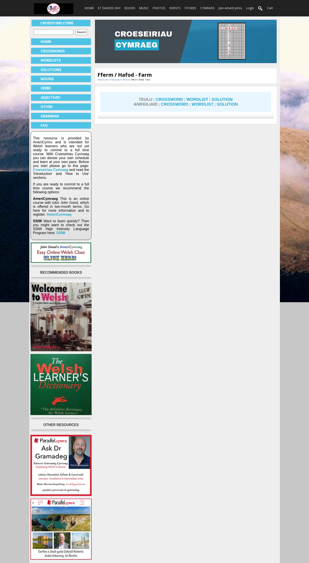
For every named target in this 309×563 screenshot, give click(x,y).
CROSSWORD (169, 99)
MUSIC (144, 8)
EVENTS (175, 8)
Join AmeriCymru (230, 8)
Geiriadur (116, 79)
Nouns (126, 79)
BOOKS (129, 8)
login (250, 8)
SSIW (60, 233)
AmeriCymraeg (59, 214)
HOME (89, 8)
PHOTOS (159, 8)
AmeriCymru (104, 79)
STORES (190, 8)
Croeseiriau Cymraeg (50, 170)
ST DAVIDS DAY (109, 8)
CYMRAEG (207, 8)
